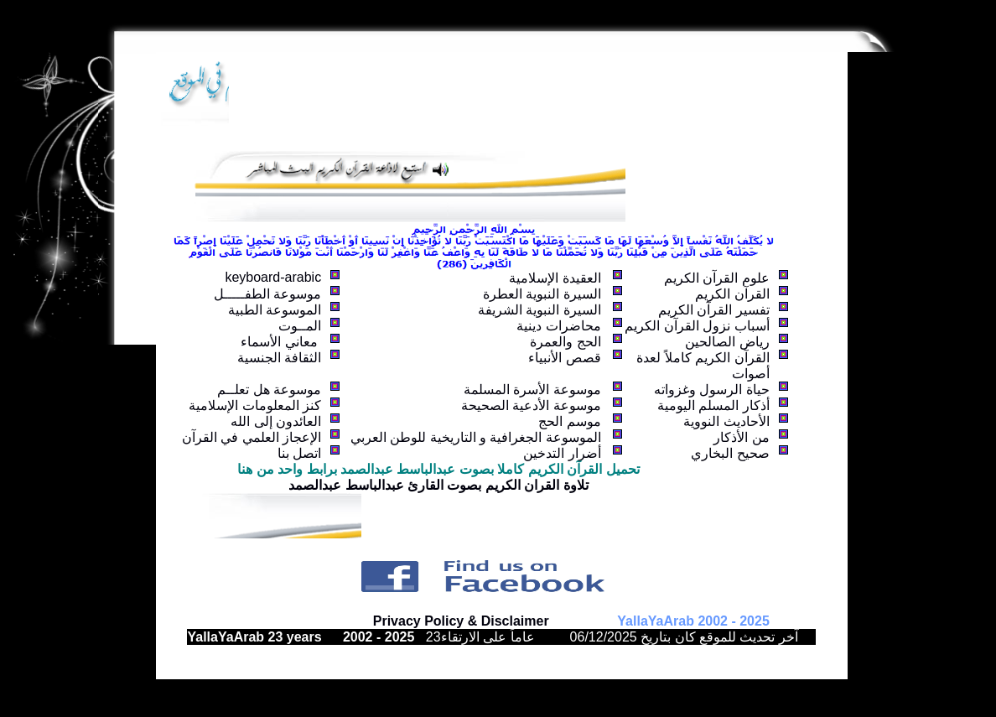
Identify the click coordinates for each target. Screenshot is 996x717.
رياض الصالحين (727, 342)
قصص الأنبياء (564, 358)
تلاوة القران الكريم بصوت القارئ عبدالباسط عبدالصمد (438, 485)
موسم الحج (569, 421)
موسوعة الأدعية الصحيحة (531, 405)
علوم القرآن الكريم (717, 278)
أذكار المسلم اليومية (713, 405)
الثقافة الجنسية (279, 358)
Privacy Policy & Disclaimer (461, 621)
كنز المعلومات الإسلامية (255, 405)
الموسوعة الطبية (274, 310)
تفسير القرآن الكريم (714, 310)
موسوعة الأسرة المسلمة (532, 389)
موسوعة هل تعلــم (269, 389)
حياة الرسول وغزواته (712, 389)
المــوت (299, 326)
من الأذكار (741, 437)
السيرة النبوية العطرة (542, 294)
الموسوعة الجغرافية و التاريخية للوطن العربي (475, 437)
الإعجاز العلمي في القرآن (251, 437)
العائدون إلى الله (276, 421)
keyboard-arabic (273, 277)
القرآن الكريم (732, 294)
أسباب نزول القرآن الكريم (697, 326)
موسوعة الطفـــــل (267, 294)
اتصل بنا (299, 453)
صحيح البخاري (730, 453)
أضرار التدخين (561, 453)
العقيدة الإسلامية (554, 278)
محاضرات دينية (558, 326)
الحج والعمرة (565, 342)
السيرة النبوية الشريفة (539, 310)
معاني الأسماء (281, 342)
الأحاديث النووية (726, 421)
